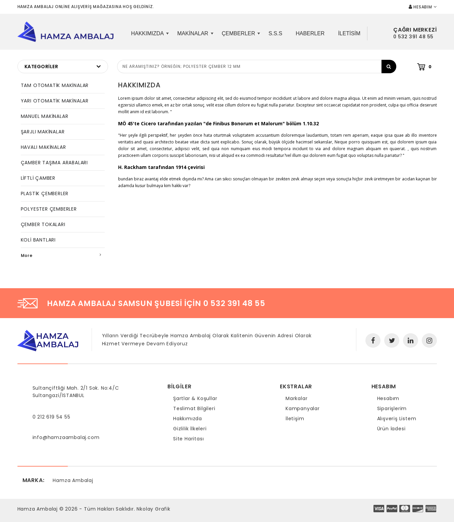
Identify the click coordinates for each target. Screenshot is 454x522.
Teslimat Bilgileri (194, 408)
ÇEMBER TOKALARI (43, 224)
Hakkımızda (149, 36)
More (27, 255)
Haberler (310, 33)
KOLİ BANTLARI (38, 239)
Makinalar (194, 36)
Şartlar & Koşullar (195, 398)
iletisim (349, 33)
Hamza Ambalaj (73, 480)
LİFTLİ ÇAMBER (38, 178)
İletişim (295, 418)
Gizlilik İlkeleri (190, 428)
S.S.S (275, 33)
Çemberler (240, 36)
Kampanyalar (303, 408)
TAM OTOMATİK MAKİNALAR (55, 85)
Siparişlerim (392, 408)
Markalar (296, 398)
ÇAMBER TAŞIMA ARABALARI (54, 162)
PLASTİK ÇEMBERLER (45, 193)
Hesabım (388, 398)
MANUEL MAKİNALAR (44, 116)
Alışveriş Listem (396, 418)
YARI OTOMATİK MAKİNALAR (55, 100)
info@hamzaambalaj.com (66, 437)
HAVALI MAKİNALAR (43, 147)
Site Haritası (188, 438)
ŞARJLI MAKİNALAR (43, 131)
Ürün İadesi (391, 428)
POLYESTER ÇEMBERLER (49, 209)
